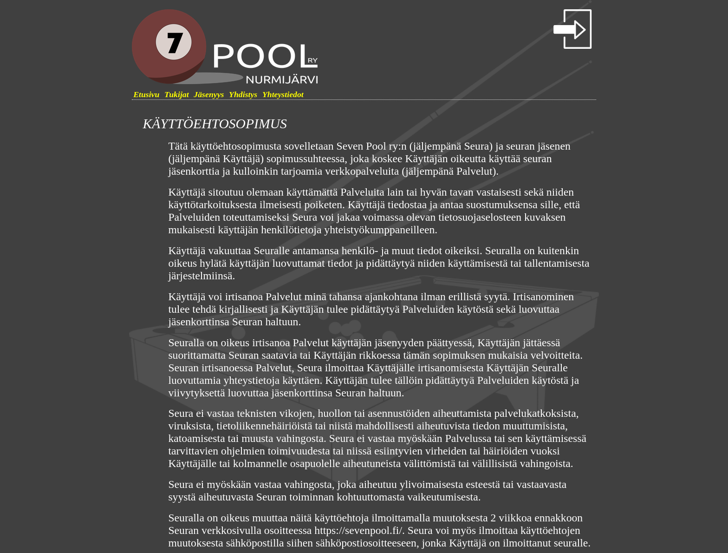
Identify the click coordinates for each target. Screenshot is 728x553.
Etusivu (146, 94)
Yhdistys (243, 94)
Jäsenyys (209, 94)
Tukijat (176, 94)
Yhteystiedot (283, 94)
